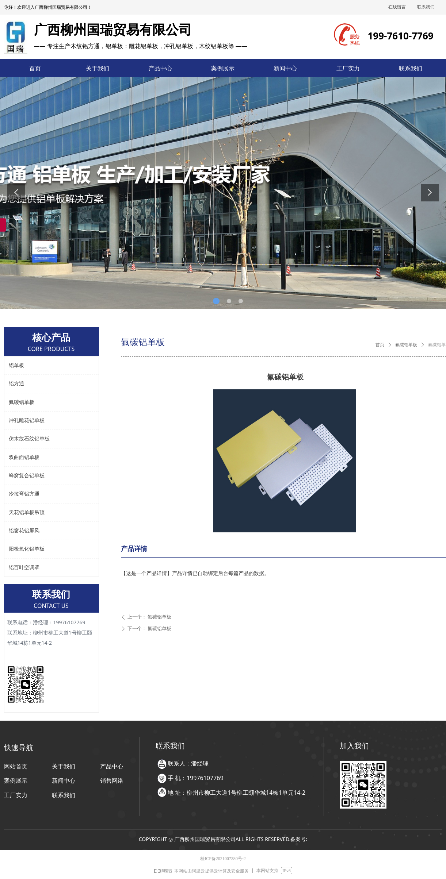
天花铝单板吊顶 (27, 512)
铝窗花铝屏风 (24, 530)
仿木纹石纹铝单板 (29, 439)
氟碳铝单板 (406, 344)
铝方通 (16, 383)
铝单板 (16, 365)
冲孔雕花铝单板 (27, 420)
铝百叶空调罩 (24, 567)
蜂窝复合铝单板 (27, 475)
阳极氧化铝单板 (27, 549)
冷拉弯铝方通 (24, 494)
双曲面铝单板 (24, 457)
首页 (380, 344)
